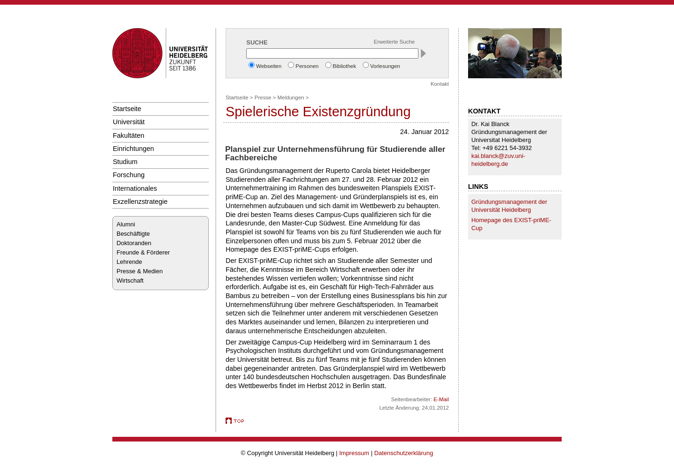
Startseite (127, 108)
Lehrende (129, 261)
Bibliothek (344, 66)
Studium (125, 161)
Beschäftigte (133, 233)
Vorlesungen (385, 66)
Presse (263, 97)
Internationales (135, 188)
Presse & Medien (140, 271)
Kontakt (440, 84)
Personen (306, 66)
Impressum (354, 453)
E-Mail (441, 399)
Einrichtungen (133, 148)
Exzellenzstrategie (140, 201)
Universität (129, 122)
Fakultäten (128, 135)
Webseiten (268, 66)
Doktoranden (134, 243)
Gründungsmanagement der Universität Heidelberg (509, 205)
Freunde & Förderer (143, 252)
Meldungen (291, 97)
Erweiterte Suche (394, 42)
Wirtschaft (130, 280)
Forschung (129, 175)
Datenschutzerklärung (403, 453)
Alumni (126, 224)
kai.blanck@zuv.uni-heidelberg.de (498, 159)
